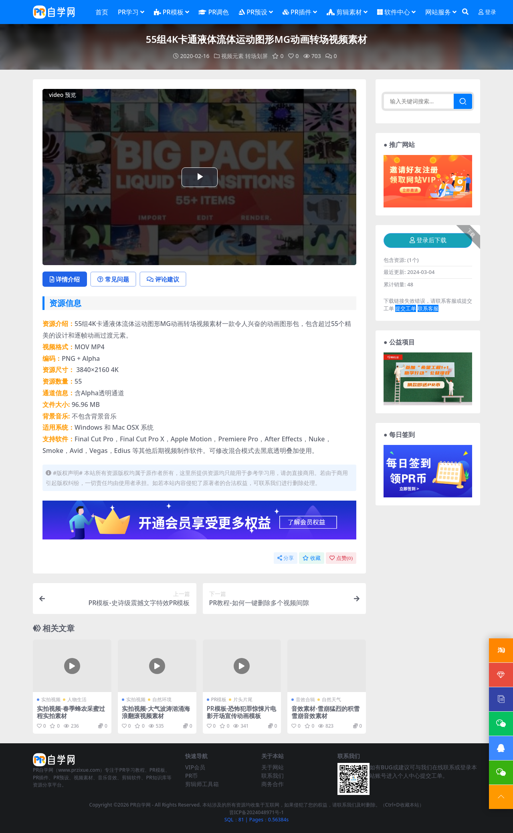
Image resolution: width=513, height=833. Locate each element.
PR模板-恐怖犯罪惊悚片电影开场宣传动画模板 (242, 712)
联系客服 (428, 308)
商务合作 (272, 784)
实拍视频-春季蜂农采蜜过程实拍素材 (71, 712)
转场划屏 (256, 56)
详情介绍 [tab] (65, 279)
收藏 (312, 558)
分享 (285, 558)
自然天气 (331, 699)
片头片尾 (242, 699)
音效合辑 (305, 699)
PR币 (191, 775)
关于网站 (272, 767)
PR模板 (219, 699)
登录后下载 (428, 240)
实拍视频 (51, 699)
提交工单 (405, 308)
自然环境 (162, 699)
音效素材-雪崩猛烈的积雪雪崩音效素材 (325, 712)
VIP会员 (195, 767)
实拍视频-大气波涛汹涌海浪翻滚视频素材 (156, 712)
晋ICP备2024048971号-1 (256, 812)
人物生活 (77, 699)
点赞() (341, 558)
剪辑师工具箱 (202, 784)
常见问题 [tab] (113, 279)
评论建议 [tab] (163, 279)
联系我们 (272, 775)
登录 (487, 12)
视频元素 (232, 56)
